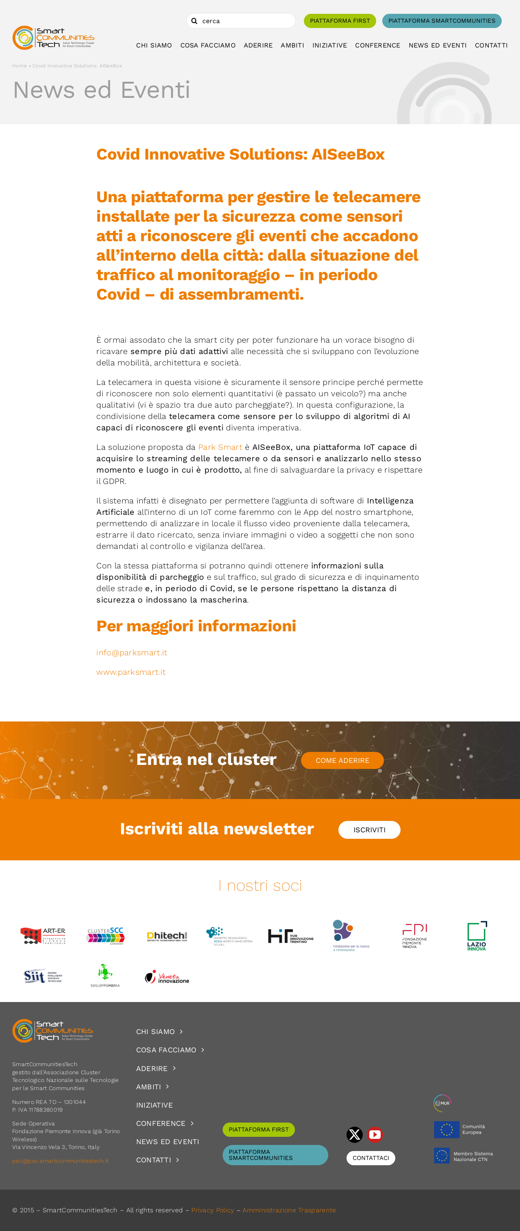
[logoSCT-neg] (52, 1022)
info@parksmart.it (131, 652)
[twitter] (355, 1135)
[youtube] (375, 1135)
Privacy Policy (212, 1210)
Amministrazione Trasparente (289, 1210)
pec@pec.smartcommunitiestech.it (61, 1161)
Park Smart (221, 447)
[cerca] (241, 20)
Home (19, 66)
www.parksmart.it (132, 672)
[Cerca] (194, 20)
